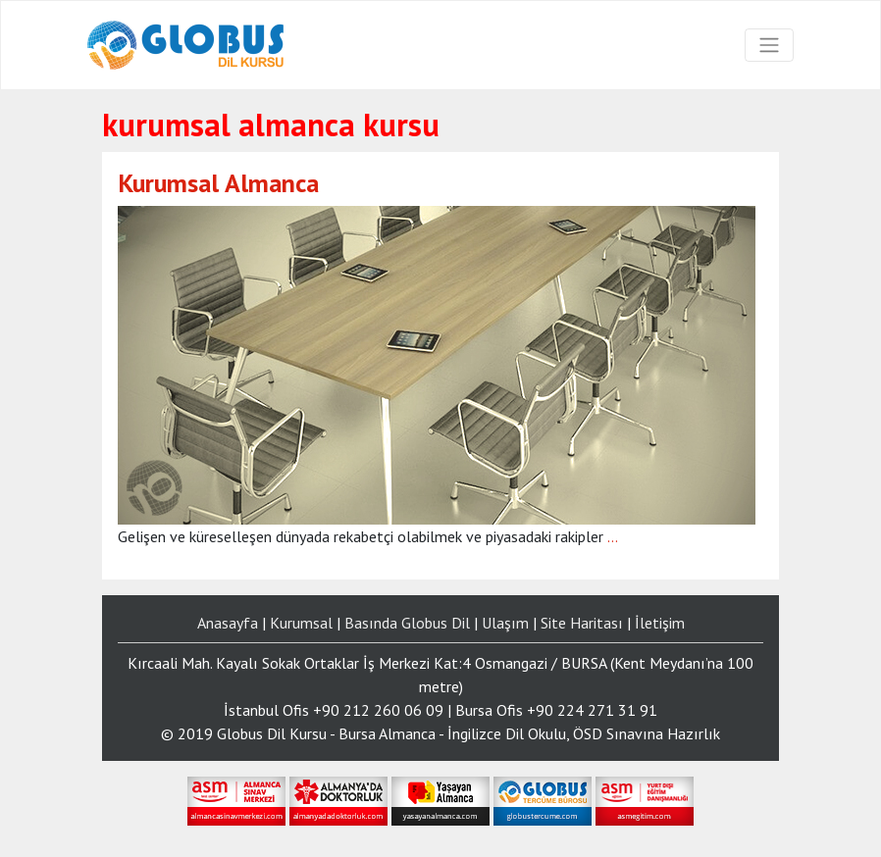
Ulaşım (505, 622)
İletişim (660, 622)
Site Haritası (582, 622)
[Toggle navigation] (769, 45)
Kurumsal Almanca (218, 183)
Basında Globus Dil (407, 622)
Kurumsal (301, 622)
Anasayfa (227, 622)
